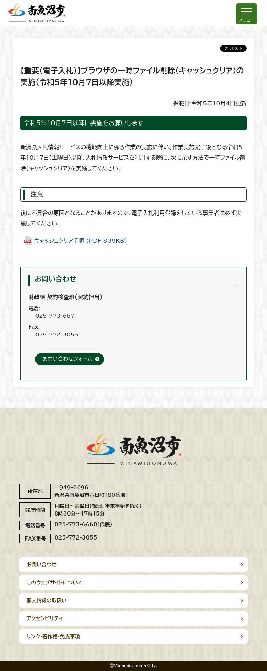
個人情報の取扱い (46, 600)
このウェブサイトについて (54, 582)
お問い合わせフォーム (67, 358)
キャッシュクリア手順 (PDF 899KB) (80, 240)
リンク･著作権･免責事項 (53, 636)
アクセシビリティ (44, 618)
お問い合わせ (41, 564)
